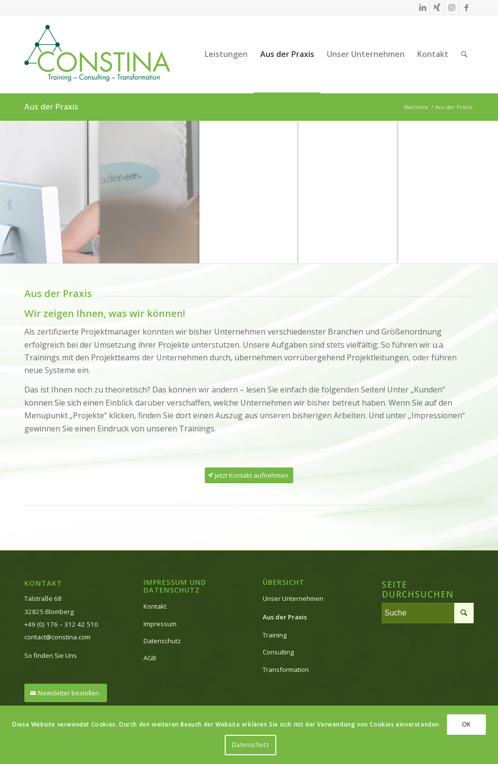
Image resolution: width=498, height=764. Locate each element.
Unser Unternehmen (293, 598)
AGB (149, 657)
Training (274, 635)
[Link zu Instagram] (452, 7)
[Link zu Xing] (437, 7)
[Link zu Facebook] (466, 7)
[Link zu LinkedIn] (422, 7)
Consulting (278, 652)
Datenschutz (162, 640)
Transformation (286, 669)
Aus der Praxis (51, 106)
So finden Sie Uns (50, 655)
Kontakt (154, 606)
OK (466, 724)
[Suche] (464, 54)
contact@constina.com (57, 637)
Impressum (160, 623)
